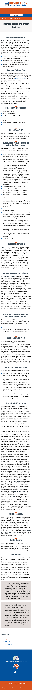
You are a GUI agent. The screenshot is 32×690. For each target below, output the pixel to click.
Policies (25, 683)
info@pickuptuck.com (21, 78)
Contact (20, 683)
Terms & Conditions (7, 644)
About (11, 683)
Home (2, 18)
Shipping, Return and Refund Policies (10, 639)
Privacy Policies (6, 641)
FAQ (15, 683)
